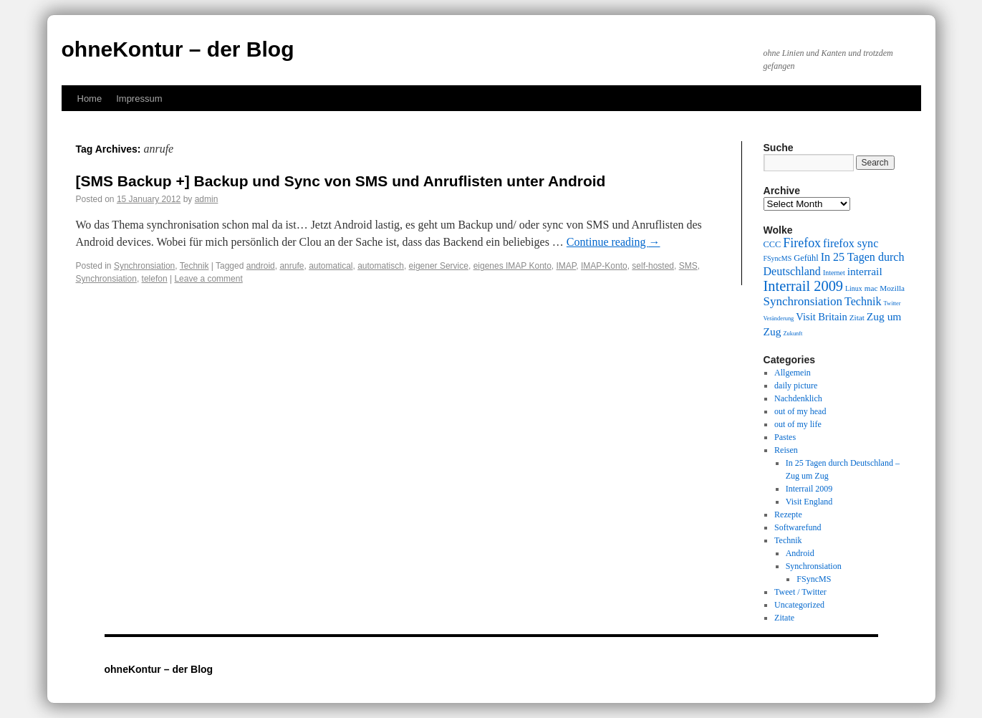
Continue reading (613, 242)
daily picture (795, 385)
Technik (194, 266)
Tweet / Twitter (800, 592)
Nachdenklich (798, 398)
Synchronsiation (144, 266)
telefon (155, 279)
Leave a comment (208, 279)
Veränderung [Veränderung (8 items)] (779, 318)
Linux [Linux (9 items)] (853, 288)
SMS (688, 266)
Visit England (809, 502)
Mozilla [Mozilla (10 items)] (892, 288)
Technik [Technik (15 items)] (863, 301)
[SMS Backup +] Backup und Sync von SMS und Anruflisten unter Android (341, 181)
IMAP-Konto (604, 266)
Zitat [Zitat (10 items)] (857, 317)
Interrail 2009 (809, 489)
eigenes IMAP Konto (512, 266)
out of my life (798, 424)
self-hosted (653, 266)
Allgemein (792, 373)
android (260, 266)
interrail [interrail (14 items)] (864, 271)
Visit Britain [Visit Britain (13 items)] (821, 316)
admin (206, 199)
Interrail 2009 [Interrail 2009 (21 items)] (804, 286)
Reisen (786, 450)
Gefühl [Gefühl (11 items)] (806, 258)
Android (800, 553)
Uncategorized (799, 605)
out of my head (800, 411)
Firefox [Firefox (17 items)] (802, 243)
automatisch (380, 266)
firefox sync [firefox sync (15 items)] (850, 243)
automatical (330, 266)
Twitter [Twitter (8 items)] (892, 303)
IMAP (566, 266)
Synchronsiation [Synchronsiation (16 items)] (803, 301)
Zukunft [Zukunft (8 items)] (792, 333)
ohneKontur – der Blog (178, 49)
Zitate (784, 618)
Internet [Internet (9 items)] (834, 273)
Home (89, 98)
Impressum (139, 98)
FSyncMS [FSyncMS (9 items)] (778, 258)
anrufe (291, 266)
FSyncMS (813, 579)
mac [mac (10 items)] (871, 288)
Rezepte (788, 514)
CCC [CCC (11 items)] (772, 244)
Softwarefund (797, 527)
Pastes (785, 437)
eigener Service (438, 266)
